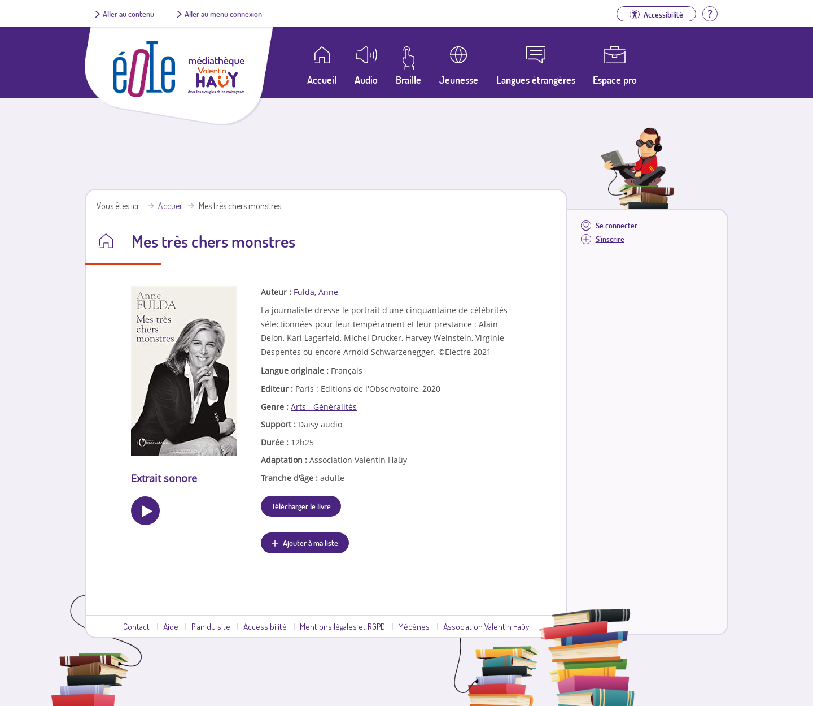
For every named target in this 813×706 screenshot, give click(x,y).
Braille (408, 79)
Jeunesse (458, 79)
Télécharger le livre (301, 506)
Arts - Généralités (324, 406)
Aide (170, 626)
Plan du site (210, 626)
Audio (366, 79)
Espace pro (615, 79)
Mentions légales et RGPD (342, 626)
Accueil (170, 205)
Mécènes (414, 626)
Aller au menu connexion (223, 13)
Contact (136, 626)
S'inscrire (610, 239)
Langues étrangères (535, 79)
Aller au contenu (128, 13)
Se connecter (616, 225)
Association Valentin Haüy (486, 626)
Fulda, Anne (316, 292)
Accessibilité (265, 626)
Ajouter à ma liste (310, 543)
